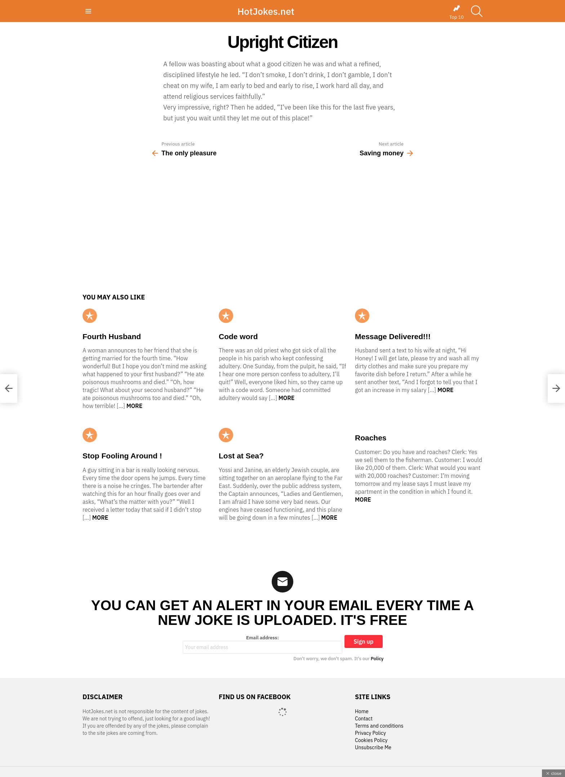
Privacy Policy (370, 733)
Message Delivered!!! (393, 336)
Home (362, 712)
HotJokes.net (265, 11)
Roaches (371, 438)
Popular (90, 315)
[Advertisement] (282, 227)
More (134, 405)
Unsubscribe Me (373, 748)
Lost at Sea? (241, 456)
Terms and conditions (379, 726)
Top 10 (456, 12)
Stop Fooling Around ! (122, 456)
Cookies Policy (371, 740)
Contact (364, 719)
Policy (377, 659)
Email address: (263, 644)
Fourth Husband (112, 336)
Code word (238, 336)
